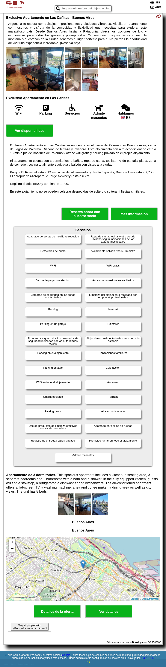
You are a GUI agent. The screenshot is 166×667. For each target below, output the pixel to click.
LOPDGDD (148, 658)
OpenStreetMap (150, 599)
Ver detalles (108, 611)
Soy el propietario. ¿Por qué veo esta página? (29, 627)
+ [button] (12, 542)
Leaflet (134, 599)
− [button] (12, 549)
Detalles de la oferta (57, 611)
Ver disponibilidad (30, 131)
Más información (134, 214)
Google (66, 655)
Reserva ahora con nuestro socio (84, 214)
